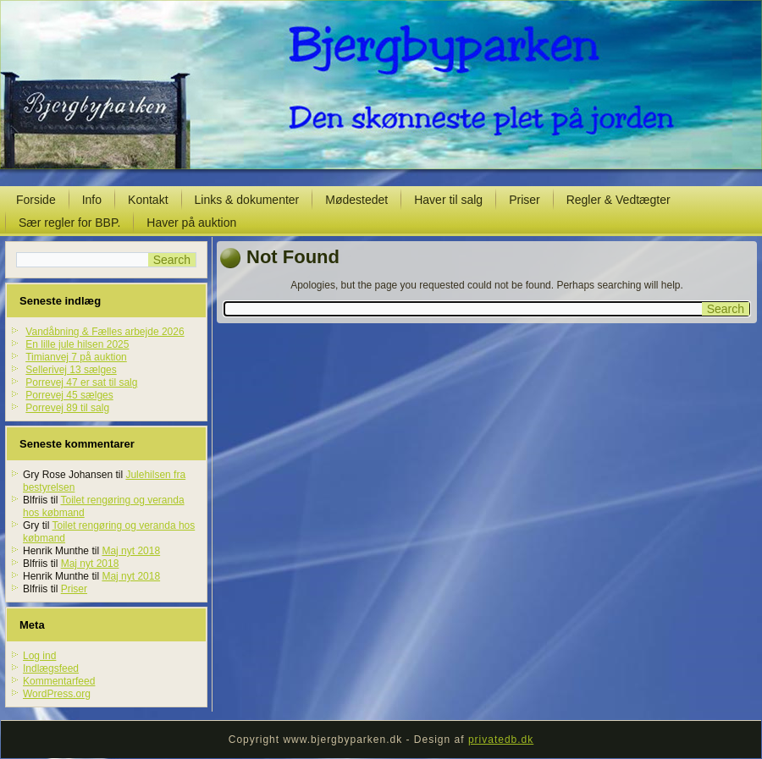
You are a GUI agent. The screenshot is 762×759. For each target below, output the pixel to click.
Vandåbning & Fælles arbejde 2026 (104, 332)
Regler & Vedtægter (618, 199)
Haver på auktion (191, 222)
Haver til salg (448, 199)
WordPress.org (57, 694)
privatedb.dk (500, 739)
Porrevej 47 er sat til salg (81, 382)
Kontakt (148, 199)
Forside (36, 199)
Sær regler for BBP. (69, 222)
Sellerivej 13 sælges (70, 370)
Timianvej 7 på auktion (76, 357)
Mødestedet (356, 199)
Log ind (39, 656)
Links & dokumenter (247, 199)
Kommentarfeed (59, 681)
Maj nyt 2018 (131, 551)
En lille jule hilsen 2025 (77, 344)
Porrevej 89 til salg (67, 408)
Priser (524, 199)
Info (92, 199)
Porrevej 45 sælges (69, 395)
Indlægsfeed (51, 668)
